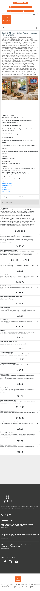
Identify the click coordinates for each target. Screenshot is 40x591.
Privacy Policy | (20, 587)
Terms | (28, 587)
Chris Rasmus (5, 548)
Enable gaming (6, 191)
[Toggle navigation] (34, 15)
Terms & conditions (7, 183)
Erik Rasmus (5, 538)
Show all (4, 187)
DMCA (33, 587)
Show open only (6, 189)
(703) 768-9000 (8, 515)
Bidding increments (7, 185)
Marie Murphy (5, 527)
